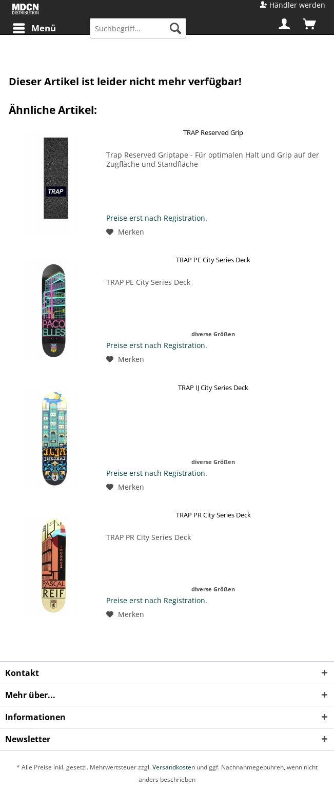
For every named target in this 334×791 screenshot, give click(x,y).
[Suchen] (175, 28)
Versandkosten (173, 767)
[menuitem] (34, 28)
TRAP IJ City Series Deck (213, 387)
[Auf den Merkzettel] (125, 232)
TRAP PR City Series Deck (213, 514)
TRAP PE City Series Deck (213, 259)
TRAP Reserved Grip (213, 132)
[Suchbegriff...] (138, 28)
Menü (34, 27)
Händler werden (297, 5)
